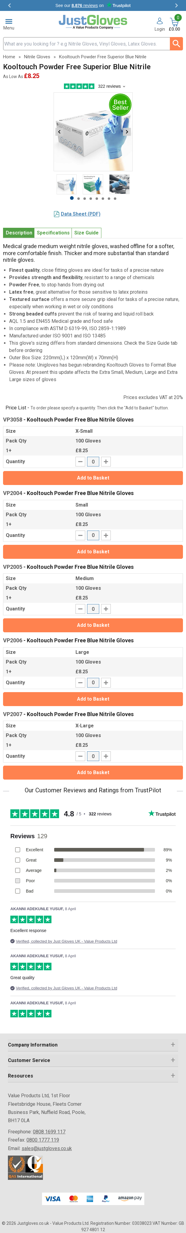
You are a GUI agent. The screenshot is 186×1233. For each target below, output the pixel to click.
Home (9, 57)
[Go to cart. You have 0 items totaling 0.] (174, 25)
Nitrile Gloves (37, 57)
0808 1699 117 (49, 1132)
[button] (160, 25)
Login (160, 29)
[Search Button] (176, 43)
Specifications (53, 233)
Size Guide (86, 233)
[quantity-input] (93, 461)
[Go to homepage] (93, 22)
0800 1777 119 (42, 1140)
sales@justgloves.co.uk (47, 1148)
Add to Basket (93, 478)
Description (19, 233)
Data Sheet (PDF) (80, 214)
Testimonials (93, 5)
